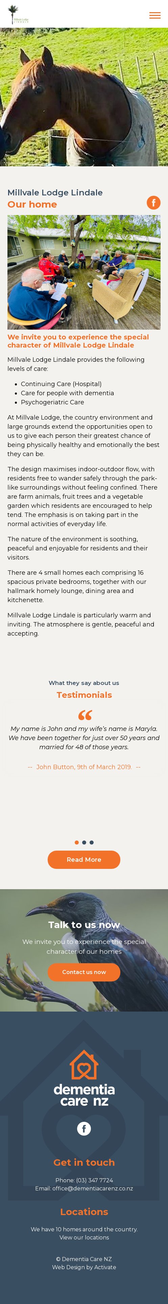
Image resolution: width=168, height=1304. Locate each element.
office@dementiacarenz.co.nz (92, 1188)
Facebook (84, 1129)
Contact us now (84, 972)
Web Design (68, 1267)
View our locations (84, 1237)
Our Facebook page (154, 203)
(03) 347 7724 (94, 1180)
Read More (84, 859)
